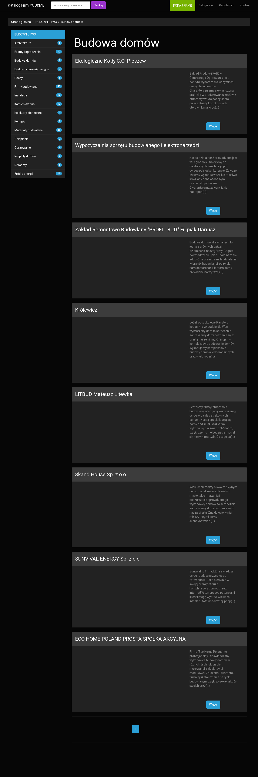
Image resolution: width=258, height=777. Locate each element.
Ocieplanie (21, 139)
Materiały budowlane (28, 130)
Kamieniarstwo (24, 104)
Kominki (19, 121)
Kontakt (245, 5)
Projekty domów (25, 156)
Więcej (213, 126)
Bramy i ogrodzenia (27, 52)
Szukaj (98, 5)
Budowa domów (72, 22)
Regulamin (226, 5)
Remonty (20, 165)
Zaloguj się (205, 5)
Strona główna (21, 22)
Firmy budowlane (25, 86)
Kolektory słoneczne (28, 112)
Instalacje (20, 95)
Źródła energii (23, 173)
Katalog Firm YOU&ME (26, 5)
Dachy (18, 78)
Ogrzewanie (22, 147)
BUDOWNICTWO (46, 22)
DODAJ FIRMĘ (182, 5)
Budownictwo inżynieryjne (31, 69)
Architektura (22, 43)
